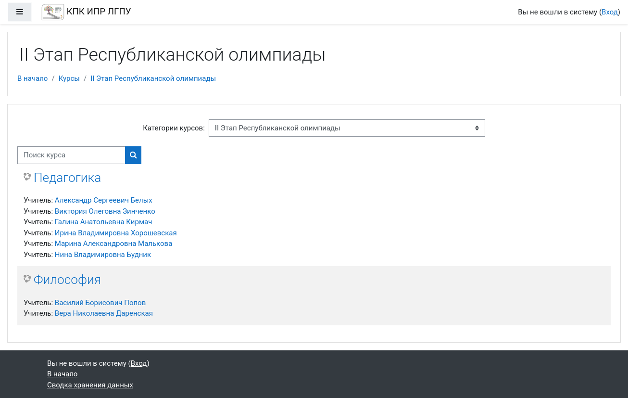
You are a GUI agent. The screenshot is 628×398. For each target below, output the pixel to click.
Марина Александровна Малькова (114, 243)
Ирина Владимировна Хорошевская (116, 233)
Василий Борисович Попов (100, 302)
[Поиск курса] (71, 155)
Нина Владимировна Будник (103, 254)
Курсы (69, 78)
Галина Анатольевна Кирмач (103, 222)
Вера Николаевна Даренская (104, 313)
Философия (67, 279)
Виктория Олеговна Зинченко (105, 211)
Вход (610, 12)
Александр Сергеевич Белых (103, 200)
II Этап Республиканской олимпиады (153, 78)
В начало (32, 78)
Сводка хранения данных (90, 385)
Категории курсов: (174, 128)
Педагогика (67, 177)
